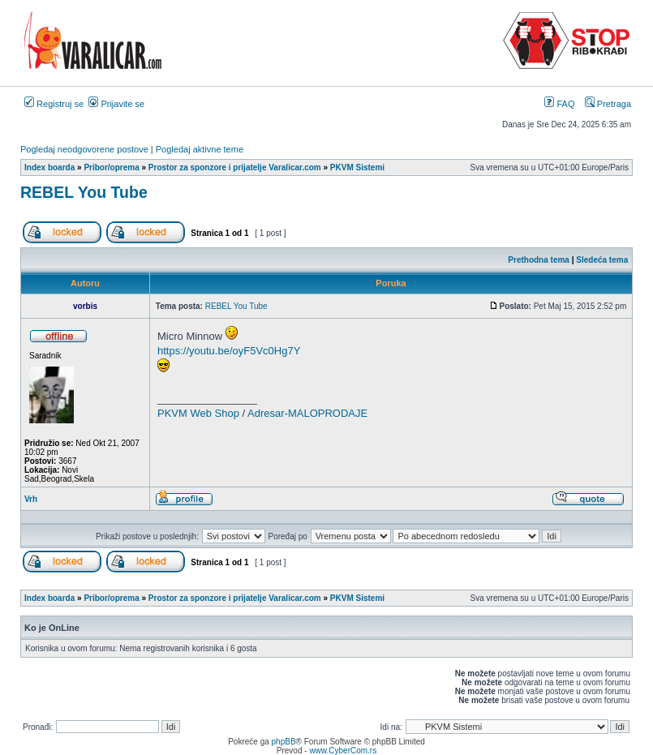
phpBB (284, 741)
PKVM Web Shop (198, 413)
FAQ (559, 104)
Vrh (30, 499)
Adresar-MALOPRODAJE (307, 413)
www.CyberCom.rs (342, 750)
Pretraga (608, 104)
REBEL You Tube (84, 192)
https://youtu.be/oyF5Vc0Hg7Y (228, 351)
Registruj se (54, 104)
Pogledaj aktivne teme (199, 149)
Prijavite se (116, 104)
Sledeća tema (602, 259)
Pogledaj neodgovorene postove (84, 149)
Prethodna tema (538, 259)
